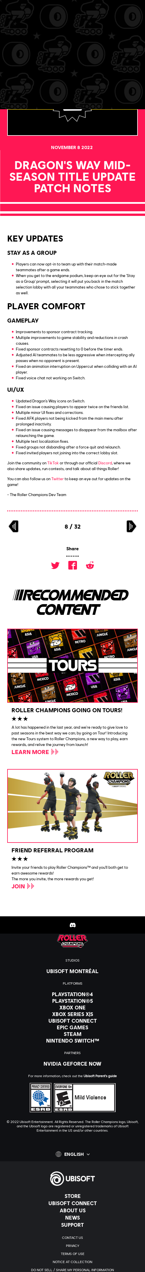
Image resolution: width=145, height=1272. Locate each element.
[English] (73, 1154)
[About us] (72, 1210)
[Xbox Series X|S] (72, 1014)
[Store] (72, 1196)
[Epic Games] (72, 1027)
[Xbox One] (72, 1007)
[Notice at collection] (72, 1262)
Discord (105, 462)
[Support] (72, 1225)
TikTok (53, 462)
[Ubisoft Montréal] (72, 971)
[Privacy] (72, 1246)
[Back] (30, 52)
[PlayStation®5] (72, 1001)
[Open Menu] (9, 25)
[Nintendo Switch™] (72, 1040)
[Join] (23, 886)
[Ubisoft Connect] (72, 1203)
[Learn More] (35, 751)
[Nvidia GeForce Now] (72, 1063)
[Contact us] (72, 1238)
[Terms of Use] (72, 1254)
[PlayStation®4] (72, 994)
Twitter (57, 478)
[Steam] (72, 1034)
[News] (72, 1217)
